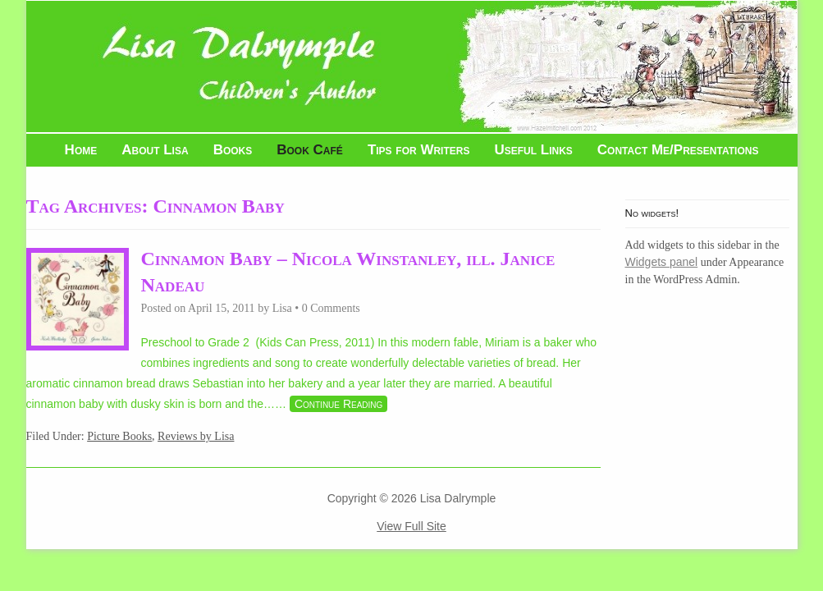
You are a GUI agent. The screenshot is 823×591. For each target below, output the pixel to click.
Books (233, 150)
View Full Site (411, 526)
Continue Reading (338, 403)
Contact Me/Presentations (678, 150)
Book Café (310, 150)
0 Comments (331, 308)
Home (81, 150)
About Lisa (154, 150)
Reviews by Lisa (196, 436)
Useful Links (533, 150)
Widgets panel (661, 261)
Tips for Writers (419, 150)
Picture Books (119, 436)
